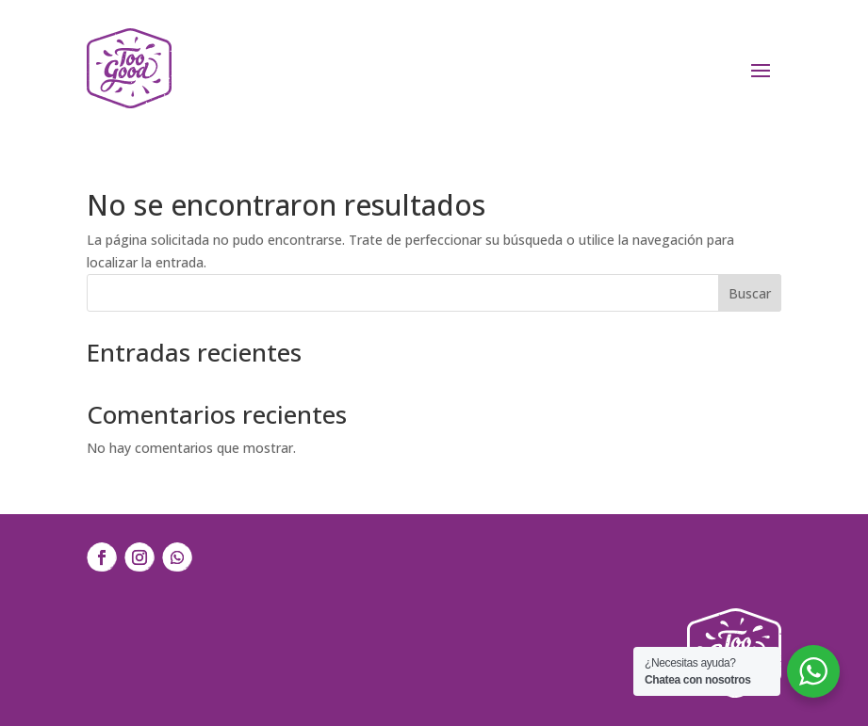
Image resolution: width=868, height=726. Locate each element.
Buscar (750, 293)
